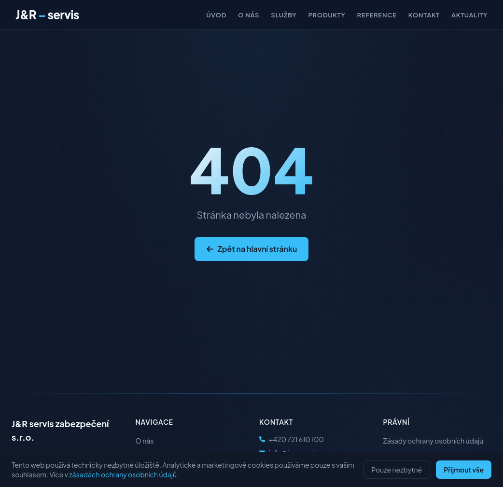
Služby (283, 15)
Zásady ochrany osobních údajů (433, 440)
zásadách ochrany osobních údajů (123, 474)
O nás (248, 15)
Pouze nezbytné (396, 469)
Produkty (326, 15)
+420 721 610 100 (291, 439)
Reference (377, 15)
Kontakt (424, 15)
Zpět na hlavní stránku (251, 249)
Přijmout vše (464, 469)
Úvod (216, 15)
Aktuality (469, 15)
